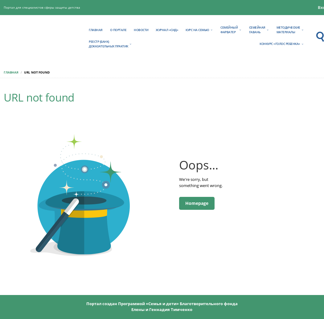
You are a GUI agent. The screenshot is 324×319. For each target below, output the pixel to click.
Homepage (196, 203)
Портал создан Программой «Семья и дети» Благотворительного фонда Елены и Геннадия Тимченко (162, 306)
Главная (11, 72)
